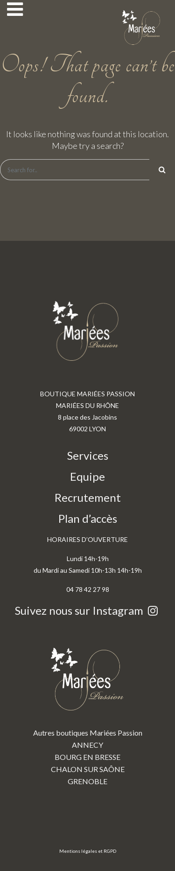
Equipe (87, 476)
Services (87, 455)
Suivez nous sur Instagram (87, 610)
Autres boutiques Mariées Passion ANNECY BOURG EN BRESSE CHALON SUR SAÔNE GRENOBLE (87, 709)
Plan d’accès (87, 518)
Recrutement (88, 497)
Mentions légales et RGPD (87, 851)
